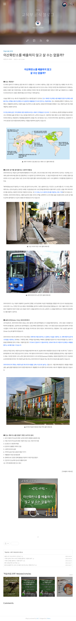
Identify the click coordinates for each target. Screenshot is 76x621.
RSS (41, 41)
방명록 (34, 41)
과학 (11, 552)
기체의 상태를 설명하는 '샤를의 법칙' (13, 560)
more (71, 574)
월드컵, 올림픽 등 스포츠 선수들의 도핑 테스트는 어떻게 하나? (19, 565)
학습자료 (7, 552)
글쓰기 (27, 41)
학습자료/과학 (8, 51)
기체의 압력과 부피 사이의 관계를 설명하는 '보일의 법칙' (18, 558)
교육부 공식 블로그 (38, 14)
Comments (8, 603)
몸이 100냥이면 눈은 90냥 (11, 563)
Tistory (48, 618)
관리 (48, 41)
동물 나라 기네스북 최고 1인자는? (12, 556)
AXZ (38, 618)
